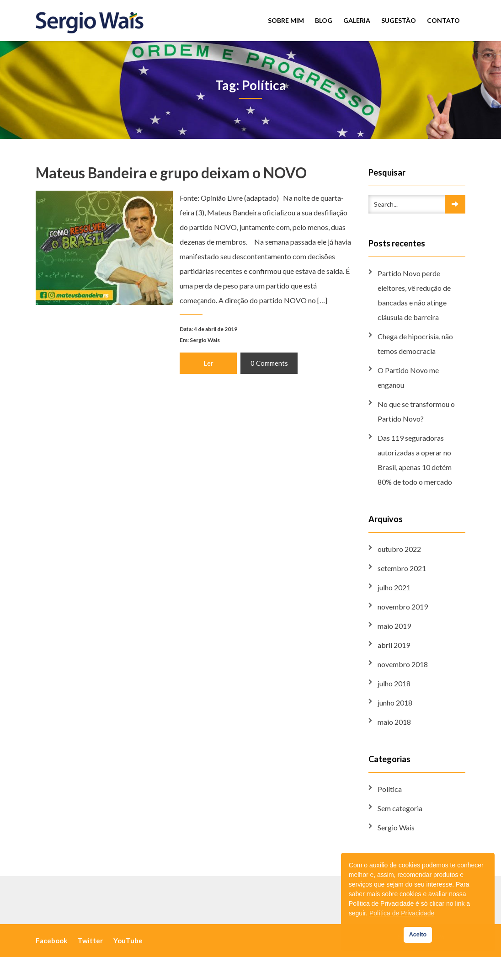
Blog (323, 20)
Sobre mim (286, 20)
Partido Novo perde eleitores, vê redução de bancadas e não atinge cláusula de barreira (414, 295)
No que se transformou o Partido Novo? (416, 411)
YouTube (128, 940)
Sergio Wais (205, 339)
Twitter (90, 940)
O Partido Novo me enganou (408, 377)
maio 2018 (394, 721)
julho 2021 (394, 587)
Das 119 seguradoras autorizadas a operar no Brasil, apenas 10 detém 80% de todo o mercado (415, 459)
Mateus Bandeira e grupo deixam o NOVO (171, 173)
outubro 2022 (399, 549)
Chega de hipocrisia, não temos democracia (415, 343)
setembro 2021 (402, 568)
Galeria (356, 20)
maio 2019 (394, 625)
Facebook (51, 940)
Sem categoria (400, 808)
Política (390, 789)
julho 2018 (394, 683)
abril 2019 (394, 645)
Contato (443, 20)
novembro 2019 (403, 606)
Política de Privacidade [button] (401, 913)
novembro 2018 (403, 664)
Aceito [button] (418, 934)
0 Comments (269, 362)
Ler (208, 362)
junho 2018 (395, 702)
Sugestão (398, 20)
